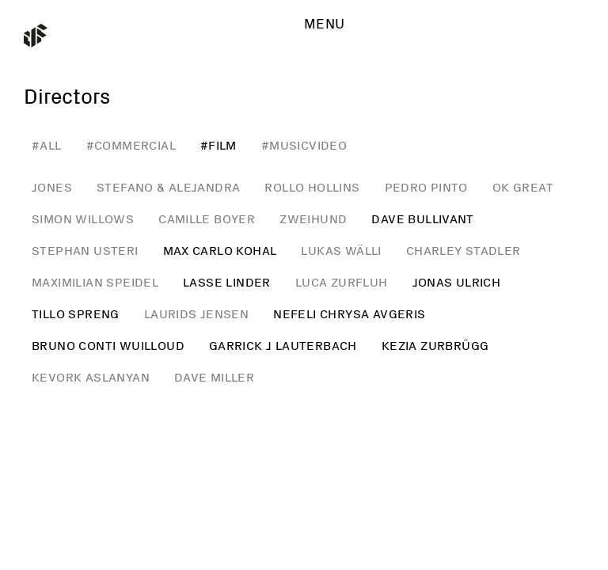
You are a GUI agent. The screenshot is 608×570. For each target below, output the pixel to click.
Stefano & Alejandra (169, 187)
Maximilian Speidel (95, 282)
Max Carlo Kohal (220, 251)
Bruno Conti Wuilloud (108, 346)
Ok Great (522, 187)
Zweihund (313, 219)
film (222, 145)
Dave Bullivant (422, 219)
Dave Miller (214, 377)
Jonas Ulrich (456, 282)
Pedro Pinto (426, 187)
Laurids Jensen (196, 314)
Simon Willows (83, 219)
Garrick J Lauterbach (283, 346)
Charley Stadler (463, 251)
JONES (52, 187)
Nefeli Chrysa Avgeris (349, 314)
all (50, 145)
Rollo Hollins (311, 187)
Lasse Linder (227, 282)
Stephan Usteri (85, 251)
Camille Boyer (206, 219)
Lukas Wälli (341, 251)
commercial (135, 145)
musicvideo (308, 145)
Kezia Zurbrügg (435, 346)
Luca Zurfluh (341, 282)
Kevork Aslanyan (91, 377)
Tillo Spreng (76, 314)
